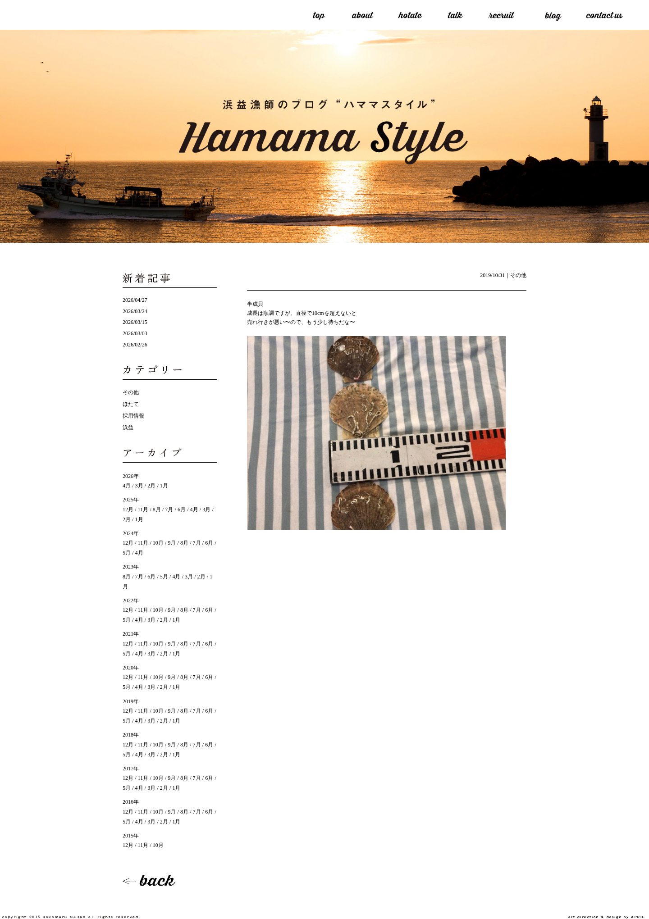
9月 (172, 543)
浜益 (128, 427)
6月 (182, 509)
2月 (151, 485)
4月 (127, 485)
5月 (164, 576)
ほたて (131, 404)
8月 (157, 509)
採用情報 (133, 416)
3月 (139, 485)
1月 (164, 485)
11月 (143, 509)
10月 (158, 543)
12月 (128, 509)
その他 (518, 275)
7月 (169, 509)
